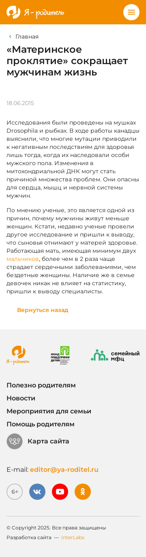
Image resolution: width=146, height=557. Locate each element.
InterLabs (72, 537)
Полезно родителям (41, 385)
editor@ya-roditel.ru (64, 469)
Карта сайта (37, 441)
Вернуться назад (43, 310)
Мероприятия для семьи (48, 411)
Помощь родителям (40, 424)
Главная (27, 36)
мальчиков (22, 258)
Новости (20, 398)
